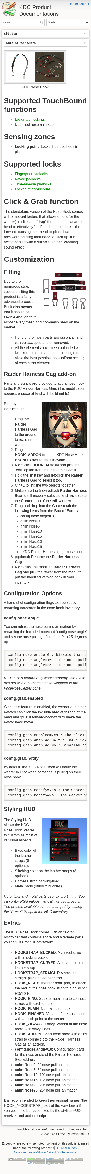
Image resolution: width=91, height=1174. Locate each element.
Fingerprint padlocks (31, 174)
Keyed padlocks (28, 179)
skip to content (79, 4)
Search (42, 22)
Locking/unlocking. (30, 119)
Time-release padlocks (33, 184)
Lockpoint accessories (33, 189)
